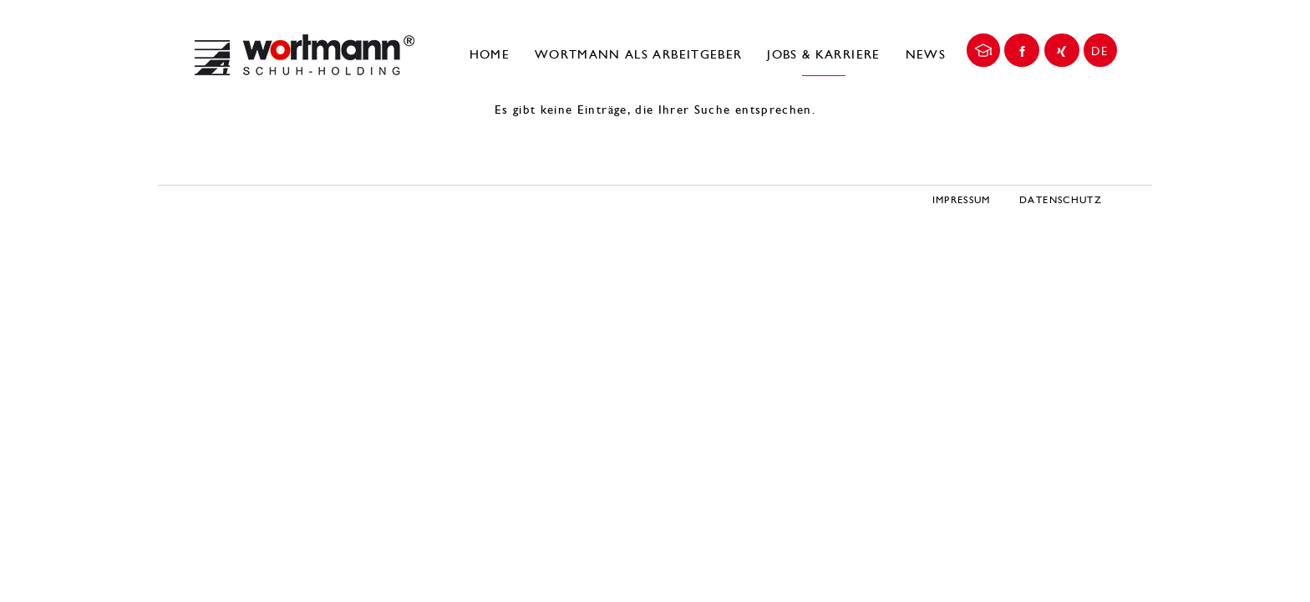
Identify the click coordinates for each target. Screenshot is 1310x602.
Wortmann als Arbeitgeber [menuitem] (638, 54)
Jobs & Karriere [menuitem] (823, 54)
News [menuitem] (926, 54)
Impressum (961, 200)
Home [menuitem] (490, 54)
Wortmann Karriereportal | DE (304, 54)
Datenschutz (1060, 200)
